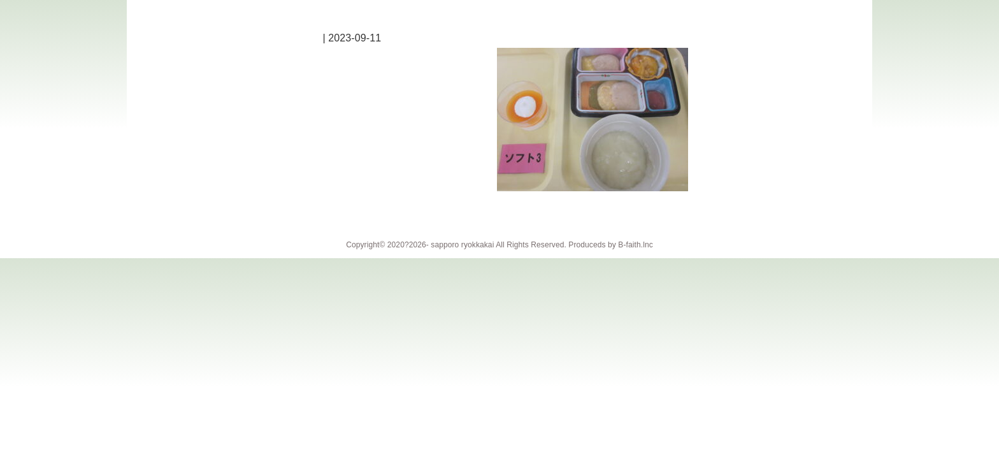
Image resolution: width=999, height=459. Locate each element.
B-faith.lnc (635, 244)
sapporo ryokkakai (462, 244)
